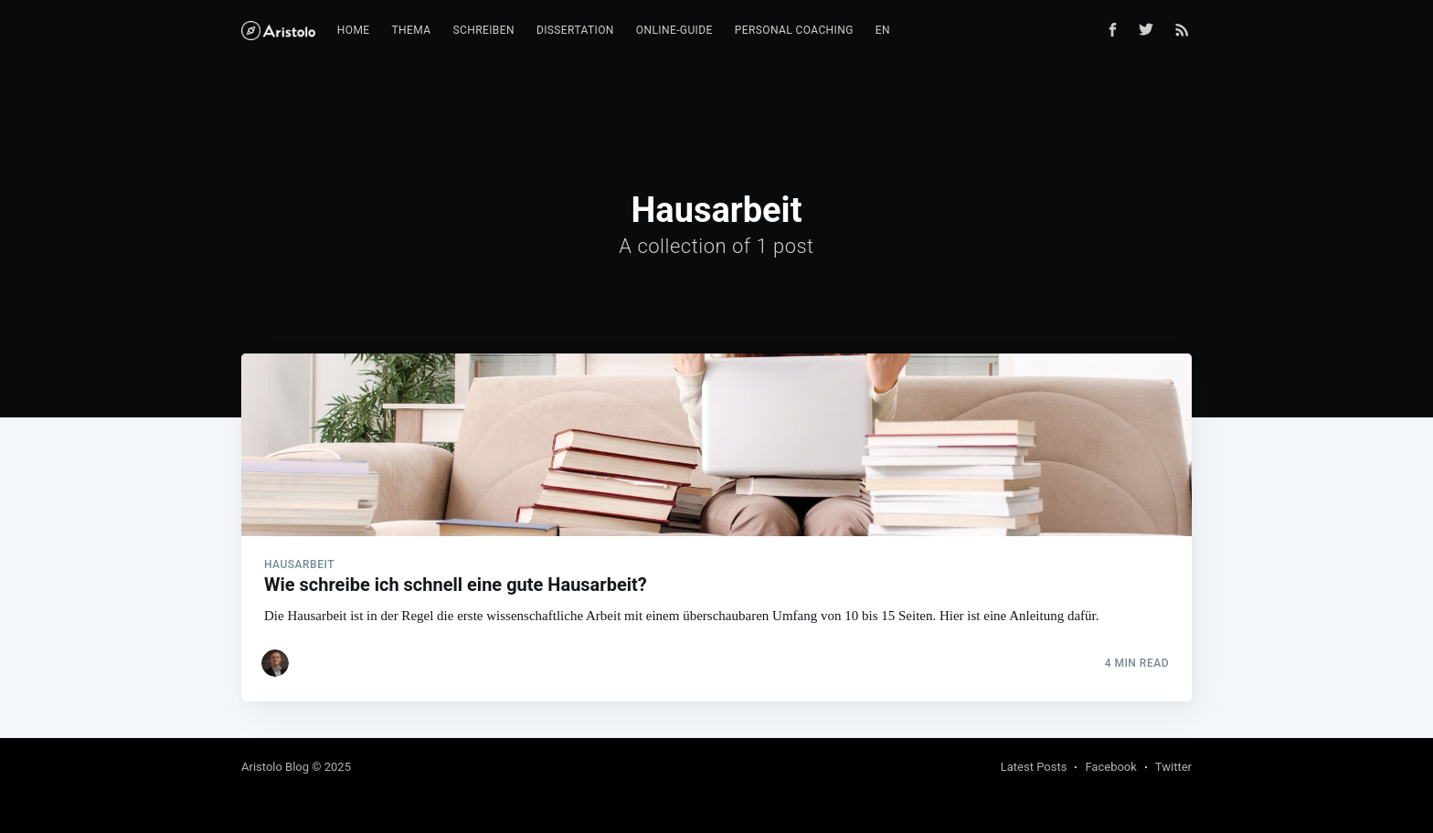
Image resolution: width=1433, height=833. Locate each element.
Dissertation (575, 30)
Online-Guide (674, 30)
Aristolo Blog (275, 767)
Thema (410, 30)
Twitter (1173, 767)
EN (883, 30)
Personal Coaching (794, 30)
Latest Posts (1034, 767)
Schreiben (483, 30)
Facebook (1110, 767)
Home (353, 30)
